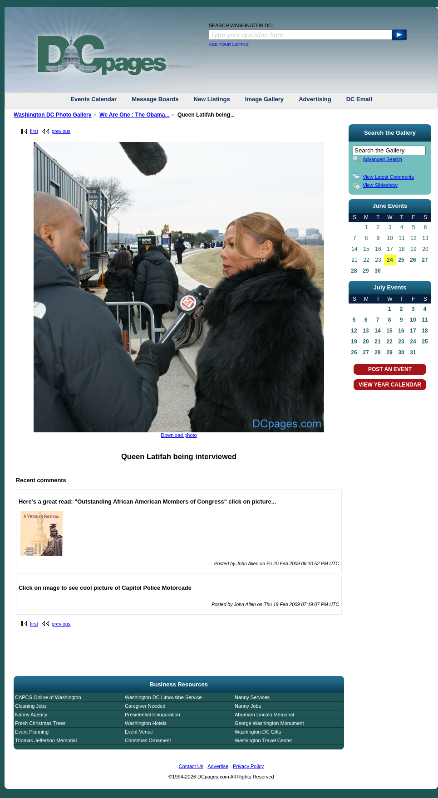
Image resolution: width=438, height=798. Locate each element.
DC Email (359, 99)
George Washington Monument (269, 723)
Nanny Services (252, 697)
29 (366, 271)
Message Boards (155, 99)
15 (389, 331)
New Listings (212, 99)
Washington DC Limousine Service (163, 697)
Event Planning (32, 731)
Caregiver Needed (145, 706)
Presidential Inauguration (152, 714)
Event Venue (139, 731)
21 (377, 341)
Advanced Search (382, 159)
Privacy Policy (248, 766)
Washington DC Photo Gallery (53, 115)
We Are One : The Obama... (134, 115)
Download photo (179, 435)
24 (390, 260)
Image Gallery (264, 99)
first (34, 131)
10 (413, 320)
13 (366, 331)
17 (413, 331)
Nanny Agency (31, 714)
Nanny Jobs (248, 706)
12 (354, 331)
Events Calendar (93, 99)
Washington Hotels (146, 723)
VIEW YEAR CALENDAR (390, 385)
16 (401, 331)
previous (61, 131)
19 (354, 341)
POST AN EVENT (390, 369)
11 (425, 320)
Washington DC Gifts (258, 731)
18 (425, 331)
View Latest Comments (388, 177)
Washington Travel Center (263, 740)
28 (354, 271)
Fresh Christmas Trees (40, 723)
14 (377, 331)
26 (413, 260)
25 (401, 260)
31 (413, 352)
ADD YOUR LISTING (229, 44)
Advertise (217, 766)
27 (425, 260)
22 (389, 341)
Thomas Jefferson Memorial (46, 740)
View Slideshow (380, 185)
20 (366, 341)
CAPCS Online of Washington (48, 697)
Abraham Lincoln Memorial (264, 714)
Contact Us (191, 766)
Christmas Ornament (148, 740)
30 (377, 271)
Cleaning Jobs (31, 706)
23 (401, 341)
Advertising (315, 99)
